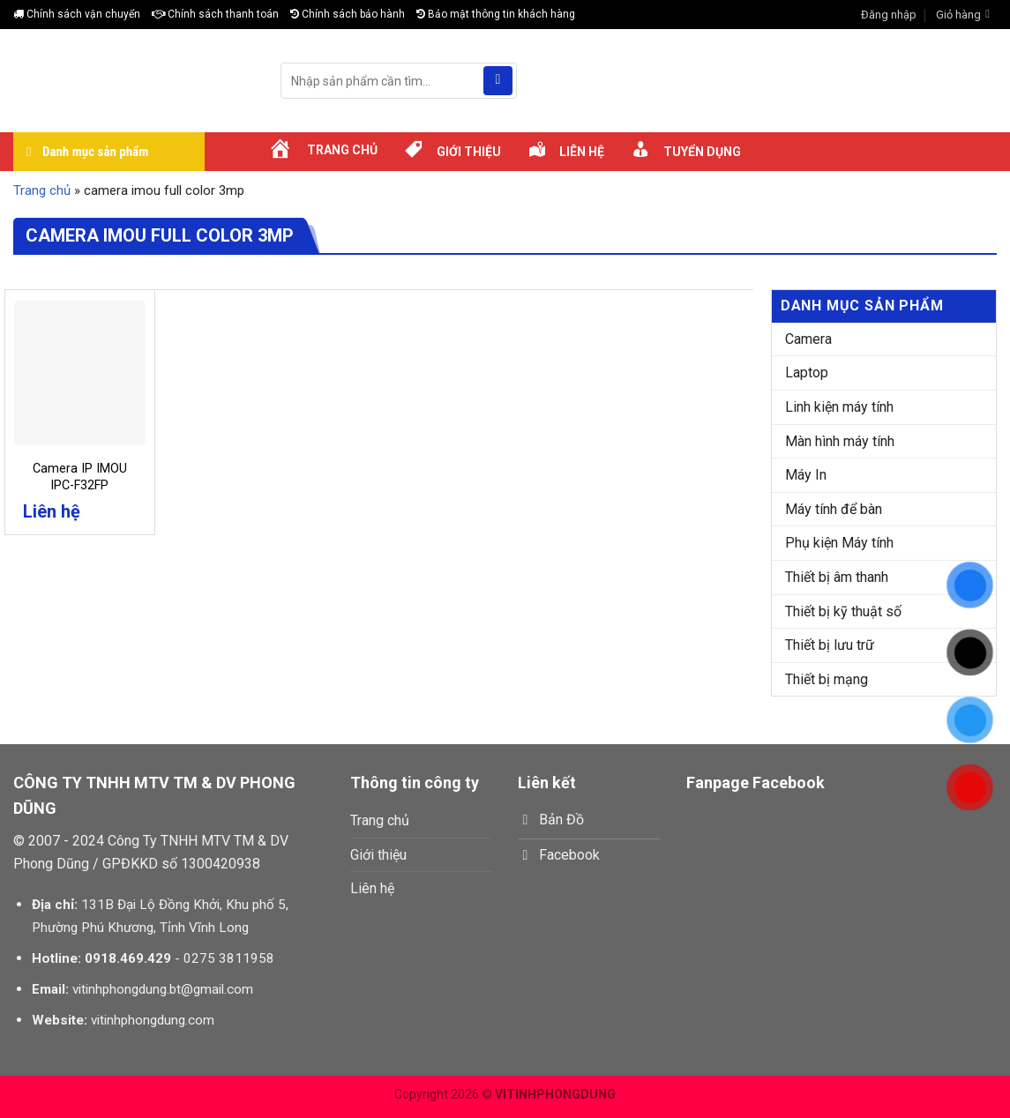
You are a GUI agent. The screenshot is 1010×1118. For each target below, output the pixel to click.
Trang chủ (42, 190)
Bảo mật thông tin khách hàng (495, 14)
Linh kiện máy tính (839, 407)
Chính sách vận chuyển (76, 14)
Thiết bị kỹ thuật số (843, 611)
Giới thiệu (378, 854)
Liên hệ (372, 888)
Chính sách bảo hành (347, 14)
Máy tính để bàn (833, 509)
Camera (808, 339)
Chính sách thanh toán (215, 14)
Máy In (806, 474)
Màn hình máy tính (839, 441)
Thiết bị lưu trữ (829, 645)
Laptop (806, 372)
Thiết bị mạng (826, 679)
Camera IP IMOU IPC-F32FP (80, 477)
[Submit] (497, 81)
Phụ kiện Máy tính (839, 542)
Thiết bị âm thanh (836, 577)
